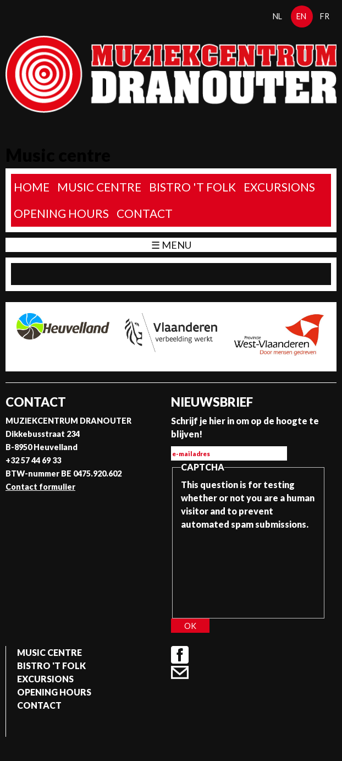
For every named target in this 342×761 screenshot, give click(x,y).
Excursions (279, 187)
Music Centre (99, 187)
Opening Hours (61, 213)
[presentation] (226, 570)
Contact (145, 213)
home (31, 187)
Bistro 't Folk (192, 187)
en (301, 16)
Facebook (180, 655)
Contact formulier (40, 486)
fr (324, 16)
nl (277, 16)
